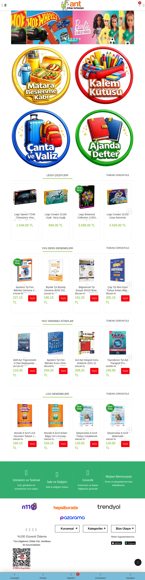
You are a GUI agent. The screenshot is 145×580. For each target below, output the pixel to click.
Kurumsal (67, 528)
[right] (129, 211)
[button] (14, 27)
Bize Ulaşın (123, 528)
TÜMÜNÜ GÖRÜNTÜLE (117, 175)
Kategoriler (95, 528)
